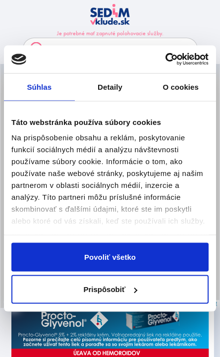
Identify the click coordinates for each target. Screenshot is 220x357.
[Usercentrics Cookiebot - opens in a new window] (165, 59)
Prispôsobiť (110, 289)
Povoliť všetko (110, 256)
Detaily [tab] (110, 86)
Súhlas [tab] (39, 86)
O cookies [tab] (181, 86)
